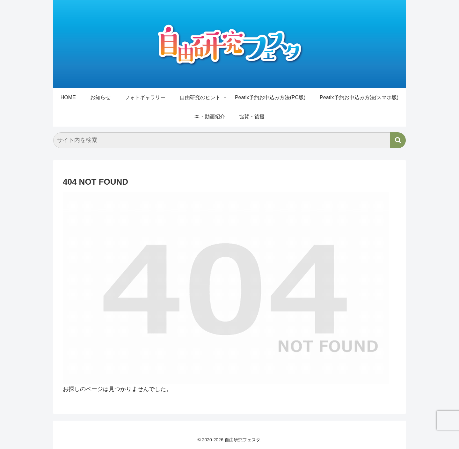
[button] (398, 140)
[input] (229, 140)
